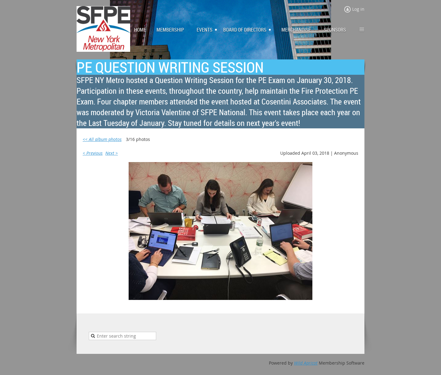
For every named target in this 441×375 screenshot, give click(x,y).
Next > (111, 153)
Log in (358, 9)
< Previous (93, 153)
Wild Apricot (306, 363)
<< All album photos (102, 139)
